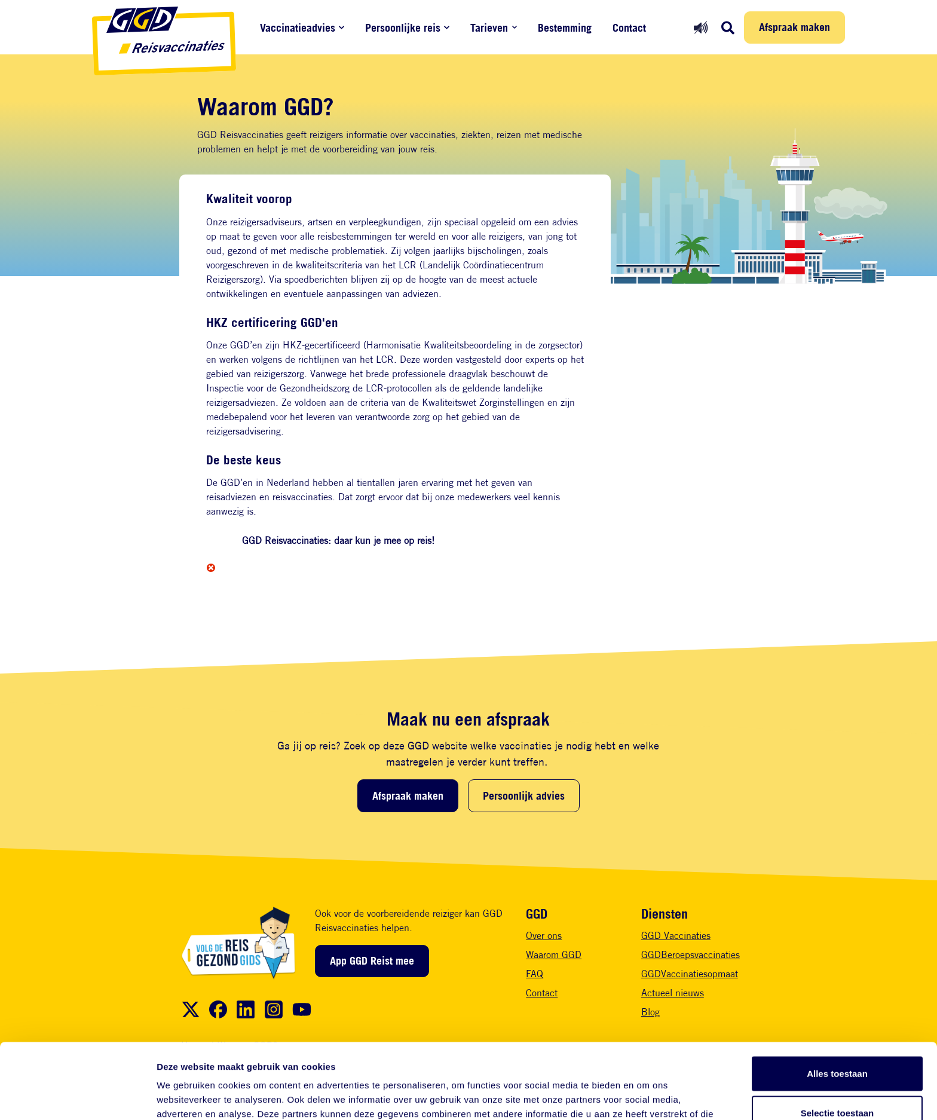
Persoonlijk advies (524, 795)
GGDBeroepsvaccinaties (690, 954)
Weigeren (837, 1081)
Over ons (544, 935)
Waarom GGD (553, 954)
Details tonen (645, 1096)
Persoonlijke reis (402, 28)
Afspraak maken (794, 26)
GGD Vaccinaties (676, 935)
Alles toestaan (837, 1002)
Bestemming (565, 28)
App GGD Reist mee (372, 960)
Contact (629, 28)
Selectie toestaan (837, 1042)
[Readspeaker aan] (700, 27)
